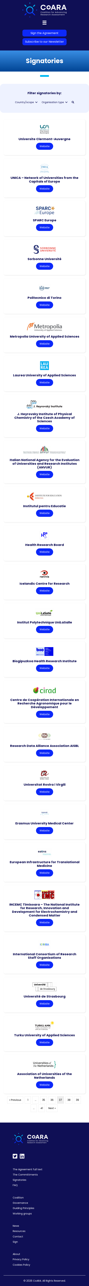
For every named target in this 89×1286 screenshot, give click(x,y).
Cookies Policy (21, 1265)
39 (77, 1100)
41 (41, 1108)
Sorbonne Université (44, 259)
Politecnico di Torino (44, 298)
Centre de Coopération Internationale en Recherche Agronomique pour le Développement (44, 703)
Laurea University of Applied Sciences (44, 375)
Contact (18, 1236)
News (16, 1226)
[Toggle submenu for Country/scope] (36, 102)
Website (45, 146)
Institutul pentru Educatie (44, 506)
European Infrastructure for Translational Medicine (44, 864)
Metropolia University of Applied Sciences (44, 336)
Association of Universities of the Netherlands (44, 1076)
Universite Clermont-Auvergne (44, 139)
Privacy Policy (21, 1259)
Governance (20, 1203)
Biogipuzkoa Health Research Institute (45, 661)
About (16, 1254)
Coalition (18, 1197)
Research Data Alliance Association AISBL (44, 746)
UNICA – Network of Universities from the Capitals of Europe (44, 180)
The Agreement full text (27, 1169)
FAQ (15, 1185)
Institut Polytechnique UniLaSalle (44, 622)
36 (52, 1100)
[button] (73, 102)
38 (68, 1100)
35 (43, 1100)
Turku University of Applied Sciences (44, 1035)
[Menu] (44, 22)
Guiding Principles (23, 1208)
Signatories (19, 1180)
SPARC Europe (44, 220)
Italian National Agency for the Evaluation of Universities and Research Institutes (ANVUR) (44, 463)
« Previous (15, 1100)
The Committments (25, 1174)
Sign (15, 1242)
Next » (52, 1108)
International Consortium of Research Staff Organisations (44, 956)
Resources (19, 1231)
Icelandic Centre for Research (45, 583)
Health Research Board (44, 545)
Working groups (22, 1213)
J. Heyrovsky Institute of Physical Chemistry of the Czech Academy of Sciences (44, 417)
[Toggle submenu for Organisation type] (66, 102)
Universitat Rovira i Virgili (45, 784)
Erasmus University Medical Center (44, 823)
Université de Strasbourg (45, 996)
